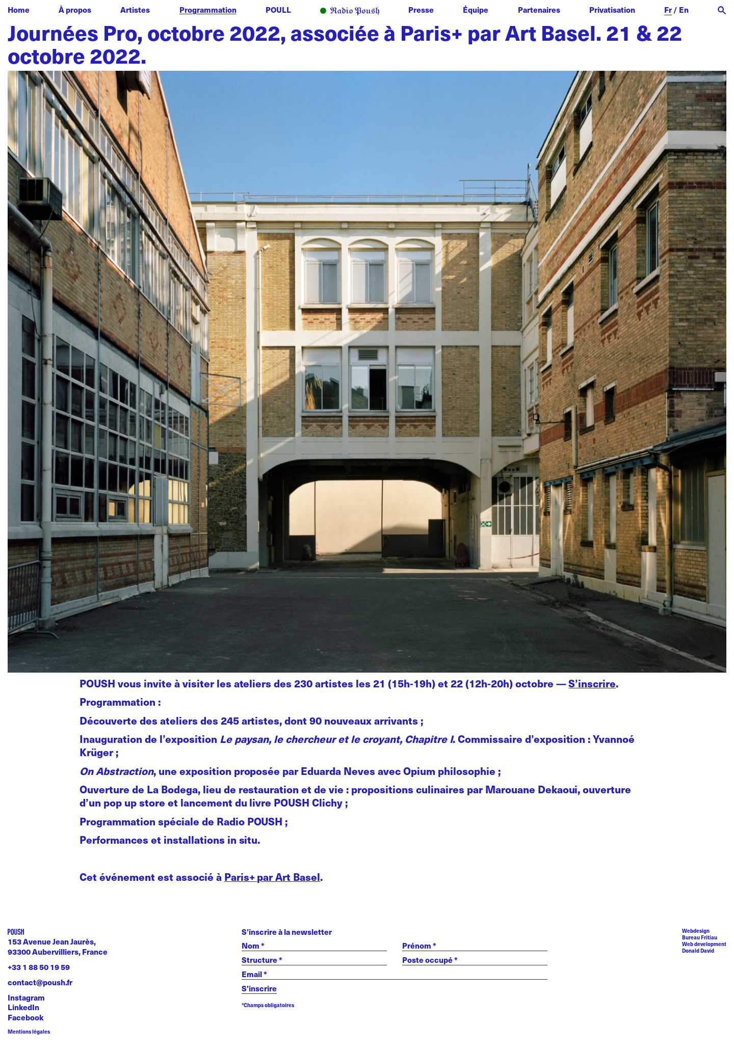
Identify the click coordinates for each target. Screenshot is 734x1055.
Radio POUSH (349, 11)
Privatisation (612, 9)
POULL (278, 9)
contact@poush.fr (40, 982)
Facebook (25, 1017)
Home (19, 9)
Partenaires (539, 9)
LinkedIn (23, 1007)
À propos (75, 9)
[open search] (722, 10)
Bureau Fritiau (699, 937)
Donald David (698, 950)
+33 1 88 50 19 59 (39, 967)
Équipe (475, 9)
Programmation (208, 9)
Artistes (135, 9)
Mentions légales (29, 1031)
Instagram (26, 997)
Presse (421, 9)
